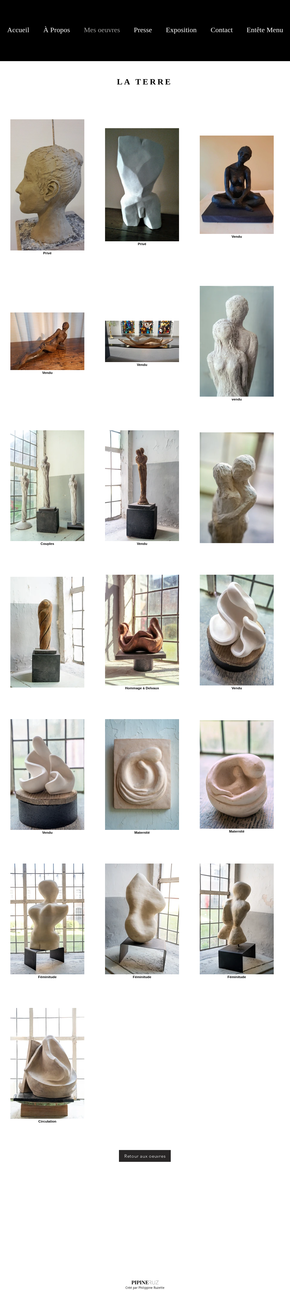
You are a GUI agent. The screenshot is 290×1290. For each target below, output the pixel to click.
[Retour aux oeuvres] (145, 1156)
